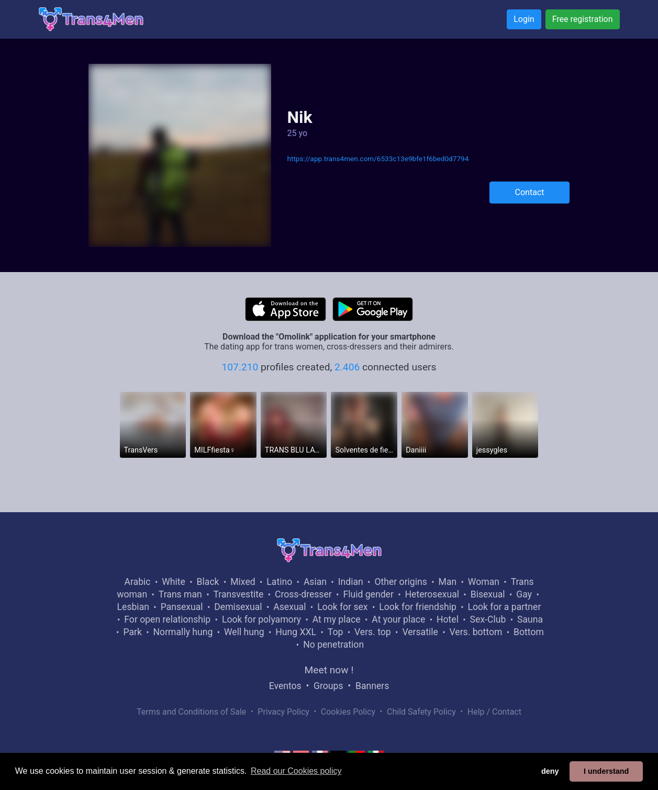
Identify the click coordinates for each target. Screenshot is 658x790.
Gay (524, 594)
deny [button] (550, 771)
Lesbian (133, 607)
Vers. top (372, 632)
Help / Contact (494, 712)
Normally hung (183, 632)
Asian (315, 582)
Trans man (180, 594)
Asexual (289, 607)
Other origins (400, 582)
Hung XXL (295, 632)
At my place (337, 619)
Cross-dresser (303, 594)
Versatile (420, 632)
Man (448, 582)
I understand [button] (606, 771)
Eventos (285, 686)
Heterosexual (432, 594)
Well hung (244, 632)
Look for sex (342, 607)
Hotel (448, 619)
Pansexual (182, 607)
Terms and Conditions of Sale (191, 712)
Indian (350, 582)
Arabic (138, 582)
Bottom (529, 632)
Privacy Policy (283, 712)
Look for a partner (504, 607)
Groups (328, 686)
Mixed (242, 582)
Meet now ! (329, 670)
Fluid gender (368, 594)
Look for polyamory (261, 619)
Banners (372, 686)
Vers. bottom (475, 632)
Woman (483, 582)
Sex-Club (488, 619)
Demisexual (238, 607)
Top (335, 632)
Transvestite (238, 594)
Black (208, 582)
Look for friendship (417, 607)
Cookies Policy (348, 712)
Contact (529, 192)
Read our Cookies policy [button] (296, 770)
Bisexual (488, 594)
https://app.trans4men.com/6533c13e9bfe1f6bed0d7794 (378, 158)
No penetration (333, 644)
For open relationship (167, 619)
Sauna (530, 619)
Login (524, 19)
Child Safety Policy (421, 712)
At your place (398, 619)
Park (132, 632)
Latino (279, 582)
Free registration (582, 19)
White (173, 582)
